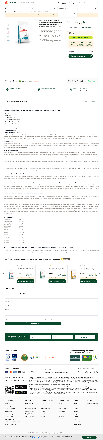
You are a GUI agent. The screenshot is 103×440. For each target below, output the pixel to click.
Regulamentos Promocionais (12, 421)
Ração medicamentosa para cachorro (38, 11)
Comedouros (44, 414)
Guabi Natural (77, 424)
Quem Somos (8, 403)
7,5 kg (80, 24)
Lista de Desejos (9, 419)
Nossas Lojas (8, 406)
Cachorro (17, 8)
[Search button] (48, 2)
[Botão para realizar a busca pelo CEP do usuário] (74, 14)
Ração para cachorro (24, 11)
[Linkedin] (97, 372)
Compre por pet (11, 11)
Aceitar (89, 437)
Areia (60, 406)
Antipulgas (43, 416)
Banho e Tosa (29, 403)
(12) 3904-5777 (49, 372)
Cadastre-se (88, 3)
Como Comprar (9, 416)
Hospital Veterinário (30, 414)
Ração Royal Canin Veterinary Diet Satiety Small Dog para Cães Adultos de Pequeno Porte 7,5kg (56, 269)
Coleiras (43, 411)
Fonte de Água (63, 414)
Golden (76, 411)
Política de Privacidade (92, 403)
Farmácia (40, 8)
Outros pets (32, 8)
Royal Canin (77, 421)
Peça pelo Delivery (30, 408)
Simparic (76, 406)
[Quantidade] (89, 51)
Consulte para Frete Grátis (26, 277)
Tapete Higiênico (45, 408)
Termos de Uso (90, 406)
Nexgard (76, 403)
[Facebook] (83, 372)
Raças (54, 8)
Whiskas (76, 416)
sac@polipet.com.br (61, 372)
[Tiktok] (94, 372)
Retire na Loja (29, 406)
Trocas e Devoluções (10, 424)
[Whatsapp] (90, 372)
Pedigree (76, 414)
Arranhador (62, 416)
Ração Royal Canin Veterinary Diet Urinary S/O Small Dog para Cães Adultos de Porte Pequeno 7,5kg (87, 269)
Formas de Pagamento (11, 414)
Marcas (48, 8)
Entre (83, 3)
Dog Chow (76, 419)
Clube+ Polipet (93, 8)
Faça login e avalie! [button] (33, 323)
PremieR (76, 408)
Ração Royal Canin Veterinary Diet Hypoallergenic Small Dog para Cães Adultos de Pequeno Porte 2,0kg (25, 269)
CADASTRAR (85, 337)
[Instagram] (79, 372)
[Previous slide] (3, 274)
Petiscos (43, 406)
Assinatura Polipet (30, 411)
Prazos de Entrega (10, 408)
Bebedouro (62, 411)
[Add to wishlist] (36, 20)
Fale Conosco (8, 411)
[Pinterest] (86, 372)
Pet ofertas (83, 8)
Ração (42, 403)
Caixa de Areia (62, 408)
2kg (73, 24)
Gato (24, 8)
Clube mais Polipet (30, 416)
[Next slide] (99, 274)
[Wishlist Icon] (53, 2)
